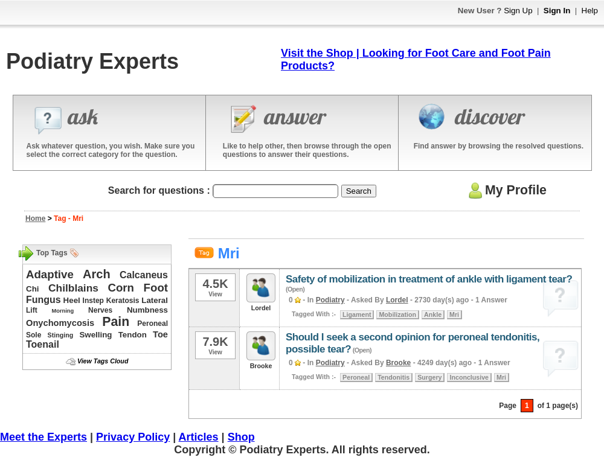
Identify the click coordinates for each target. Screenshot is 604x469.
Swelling (95, 334)
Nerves (100, 310)
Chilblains (73, 288)
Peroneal (152, 323)
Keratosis (123, 300)
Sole (33, 335)
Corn (121, 287)
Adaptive (50, 274)
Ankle (433, 314)
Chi (32, 288)
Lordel (397, 300)
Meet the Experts (43, 437)
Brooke (398, 363)
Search (358, 191)
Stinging (61, 335)
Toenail (42, 344)
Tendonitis (394, 377)
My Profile (506, 190)
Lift (31, 310)
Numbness (147, 309)
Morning (62, 311)
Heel (71, 300)
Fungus (43, 300)
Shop (241, 437)
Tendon (132, 334)
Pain (115, 321)
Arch (97, 274)
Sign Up (518, 10)
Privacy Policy (133, 437)
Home (35, 218)
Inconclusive (469, 377)
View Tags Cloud (102, 361)
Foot (156, 287)
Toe (160, 334)
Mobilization (397, 314)
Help (590, 10)
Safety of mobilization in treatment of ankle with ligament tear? (429, 279)
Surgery (429, 377)
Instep (93, 300)
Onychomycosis (60, 323)
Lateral (154, 300)
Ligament (356, 314)
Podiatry (330, 300)
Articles (199, 437)
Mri (454, 314)
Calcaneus (144, 275)
